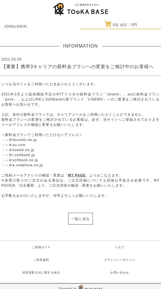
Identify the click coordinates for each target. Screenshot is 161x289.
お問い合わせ (119, 272)
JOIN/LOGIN (15, 26)
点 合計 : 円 (120, 25)
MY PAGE (77, 175)
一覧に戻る (80, 219)
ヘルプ (120, 247)
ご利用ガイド (41, 247)
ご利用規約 (41, 259)
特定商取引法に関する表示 (41, 272)
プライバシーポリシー (119, 259)
